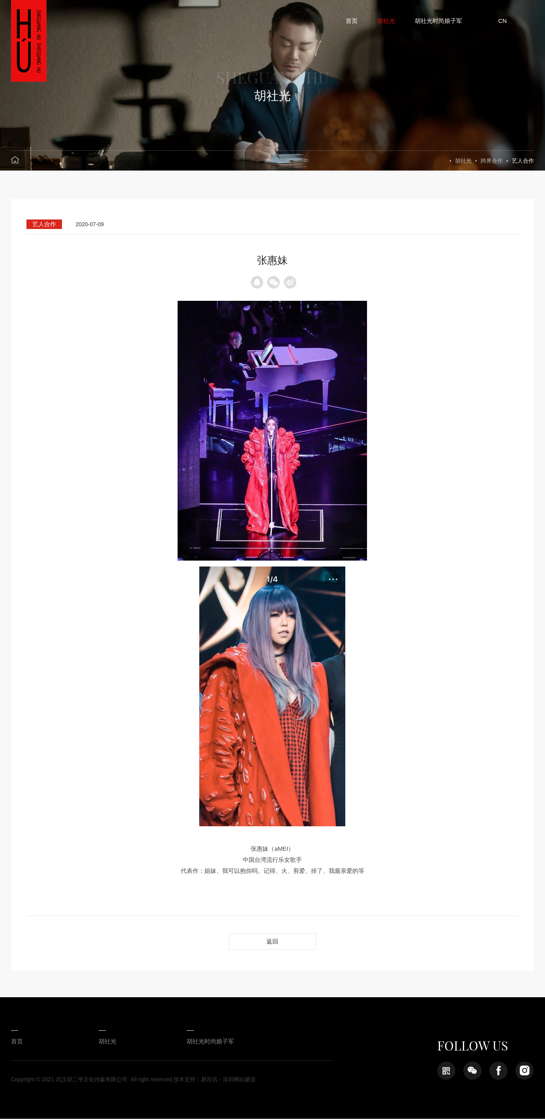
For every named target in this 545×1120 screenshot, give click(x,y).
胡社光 (463, 161)
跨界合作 (492, 161)
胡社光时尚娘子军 (196, 1042)
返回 (272, 941)
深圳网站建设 (239, 1080)
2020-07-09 (89, 224)
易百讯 (209, 1080)
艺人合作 (523, 161)
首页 (17, 1042)
